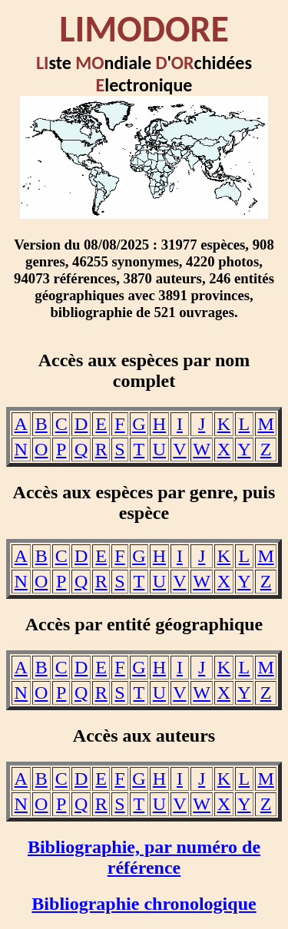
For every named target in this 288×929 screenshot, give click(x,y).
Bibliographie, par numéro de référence (144, 857)
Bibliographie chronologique (143, 904)
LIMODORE (144, 28)
